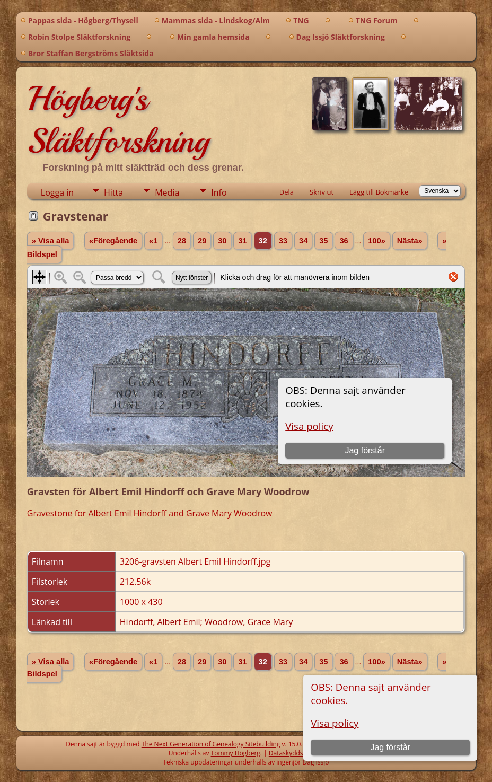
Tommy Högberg (235, 753)
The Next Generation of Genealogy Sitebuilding (211, 744)
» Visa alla (50, 240)
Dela (286, 192)
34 (303, 240)
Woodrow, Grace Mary (249, 622)
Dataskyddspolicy (295, 753)
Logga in (57, 192)
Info (218, 192)
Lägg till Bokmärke (378, 192)
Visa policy (334, 723)
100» (376, 240)
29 (202, 240)
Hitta (113, 192)
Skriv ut (321, 192)
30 (222, 240)
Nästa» (410, 240)
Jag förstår (390, 747)
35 (323, 240)
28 (182, 240)
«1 (153, 240)
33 (283, 240)
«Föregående (113, 240)
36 (343, 240)
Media (167, 192)
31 (242, 240)
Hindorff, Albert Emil (160, 622)
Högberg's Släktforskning (118, 119)
